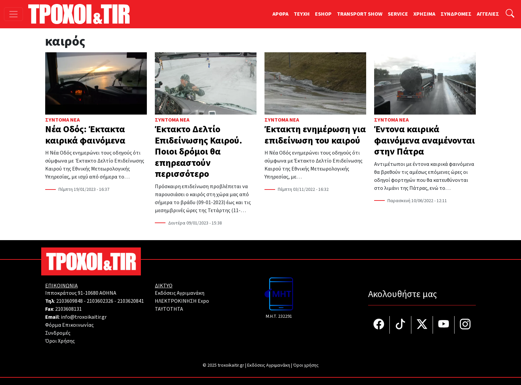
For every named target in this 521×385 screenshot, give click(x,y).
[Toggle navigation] (13, 14)
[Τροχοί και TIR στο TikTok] (400, 325)
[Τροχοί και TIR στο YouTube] (444, 325)
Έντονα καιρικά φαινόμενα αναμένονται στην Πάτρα (424, 140)
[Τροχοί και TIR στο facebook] (379, 325)
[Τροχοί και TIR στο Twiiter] (422, 325)
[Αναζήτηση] (510, 14)
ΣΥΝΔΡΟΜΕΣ (456, 14)
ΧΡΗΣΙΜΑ (424, 14)
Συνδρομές (57, 333)
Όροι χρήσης (306, 365)
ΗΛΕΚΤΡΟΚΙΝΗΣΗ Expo (182, 301)
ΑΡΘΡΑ (280, 14)
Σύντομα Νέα (62, 120)
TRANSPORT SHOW (359, 14)
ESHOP (323, 14)
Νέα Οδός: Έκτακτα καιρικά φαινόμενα (85, 135)
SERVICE (398, 14)
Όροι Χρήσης (60, 341)
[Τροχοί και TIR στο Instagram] (465, 325)
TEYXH (302, 14)
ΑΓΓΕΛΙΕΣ (488, 14)
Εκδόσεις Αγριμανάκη (179, 293)
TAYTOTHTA (169, 309)
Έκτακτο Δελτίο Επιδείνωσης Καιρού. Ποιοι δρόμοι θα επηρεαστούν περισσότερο (198, 152)
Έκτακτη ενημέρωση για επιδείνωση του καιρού (315, 135)
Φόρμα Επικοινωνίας (69, 325)
